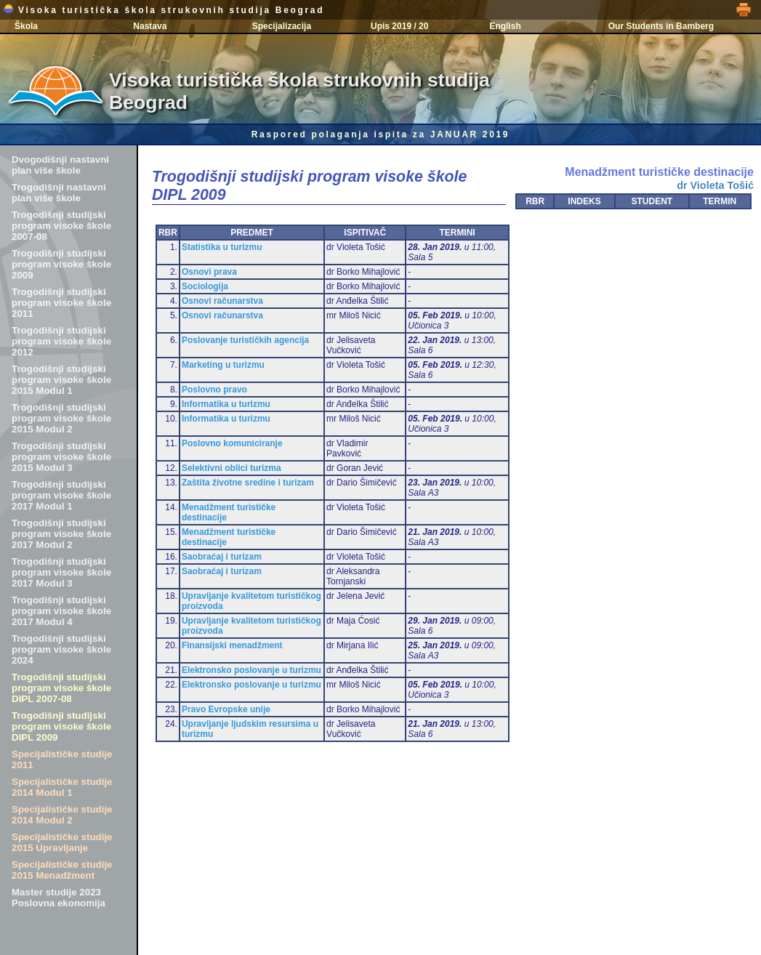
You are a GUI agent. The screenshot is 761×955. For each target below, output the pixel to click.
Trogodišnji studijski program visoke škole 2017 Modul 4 (61, 611)
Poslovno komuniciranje (232, 443)
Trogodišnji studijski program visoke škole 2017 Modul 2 (61, 533)
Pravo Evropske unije (226, 709)
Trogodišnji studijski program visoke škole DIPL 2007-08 (61, 688)
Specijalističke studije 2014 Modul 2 (62, 815)
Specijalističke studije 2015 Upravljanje (62, 842)
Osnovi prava (209, 272)
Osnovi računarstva (222, 301)
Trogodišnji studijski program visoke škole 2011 (61, 302)
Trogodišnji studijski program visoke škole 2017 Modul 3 (61, 572)
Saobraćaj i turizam (222, 557)
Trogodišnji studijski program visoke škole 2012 (61, 341)
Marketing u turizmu (223, 365)
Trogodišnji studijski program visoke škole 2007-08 (61, 225)
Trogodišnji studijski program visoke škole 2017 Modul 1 (61, 495)
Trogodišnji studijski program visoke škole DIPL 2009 (61, 726)
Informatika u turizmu (226, 404)
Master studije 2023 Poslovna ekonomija (58, 897)
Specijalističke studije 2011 (62, 759)
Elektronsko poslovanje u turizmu (251, 670)
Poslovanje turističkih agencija (245, 340)
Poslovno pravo (214, 389)
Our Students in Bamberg (661, 26)
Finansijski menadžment (232, 645)
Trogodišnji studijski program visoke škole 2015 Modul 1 (61, 379)
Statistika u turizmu (222, 247)
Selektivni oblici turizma (231, 468)
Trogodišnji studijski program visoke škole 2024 (61, 649)
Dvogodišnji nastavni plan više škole (60, 165)
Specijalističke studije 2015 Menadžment (62, 870)
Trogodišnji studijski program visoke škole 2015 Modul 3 (61, 456)
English (504, 26)
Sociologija (205, 286)
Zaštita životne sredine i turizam (248, 483)
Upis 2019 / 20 (399, 26)
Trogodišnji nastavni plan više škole (59, 193)
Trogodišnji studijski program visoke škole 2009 (61, 264)
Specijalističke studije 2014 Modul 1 (62, 787)
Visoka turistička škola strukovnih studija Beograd (163, 10)
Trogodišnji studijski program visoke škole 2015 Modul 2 (61, 418)
